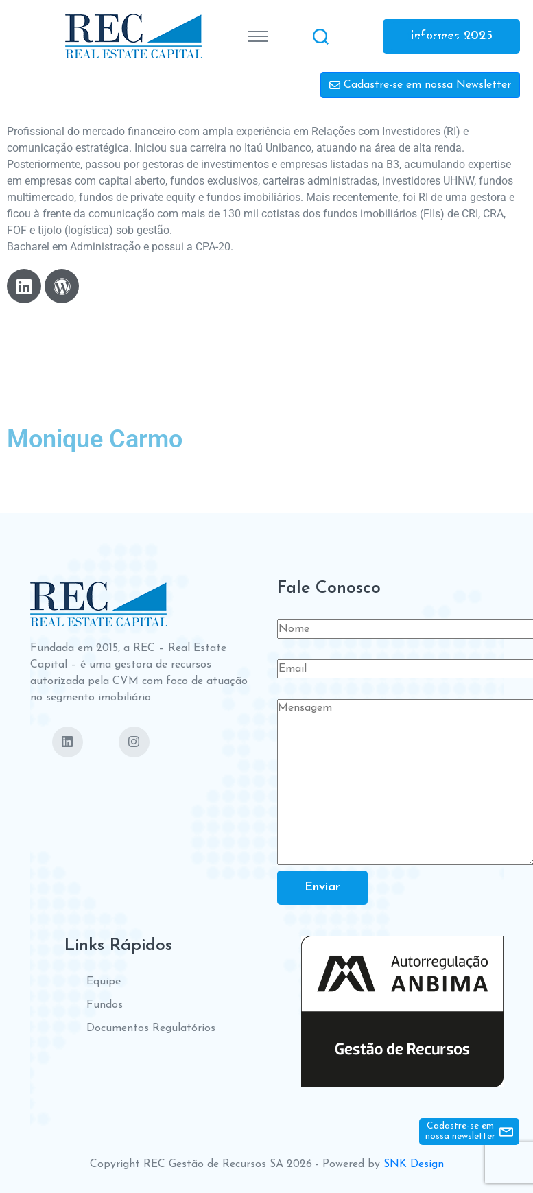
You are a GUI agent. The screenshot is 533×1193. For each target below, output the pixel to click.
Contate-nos (439, 37)
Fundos (104, 1005)
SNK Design (413, 1164)
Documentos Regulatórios (150, 1028)
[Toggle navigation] (258, 36)
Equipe (103, 981)
